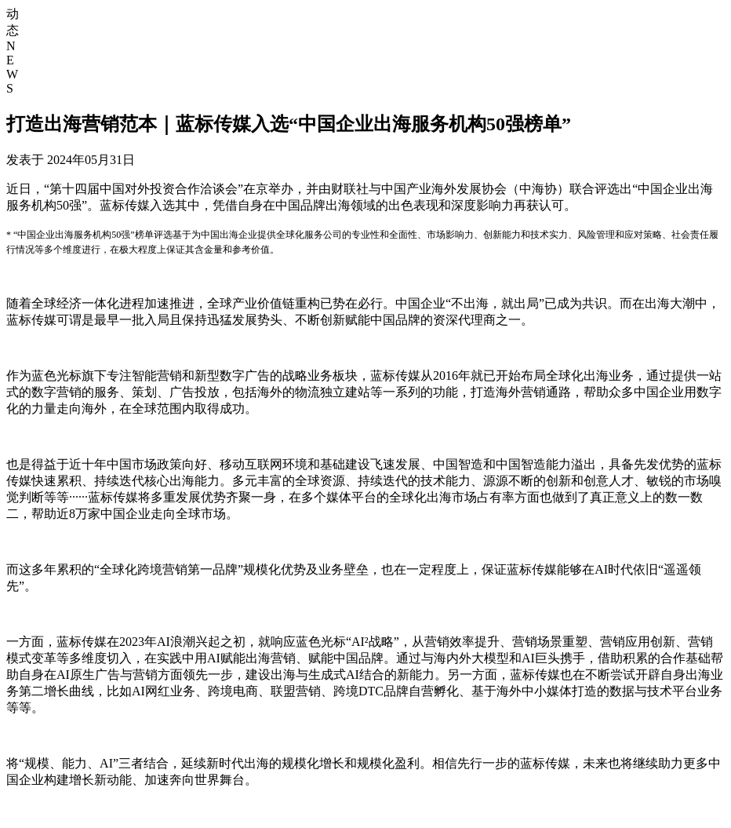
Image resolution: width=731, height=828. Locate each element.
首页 (428, 39)
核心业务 (502, 39)
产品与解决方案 (603, 39)
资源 (693, 39)
